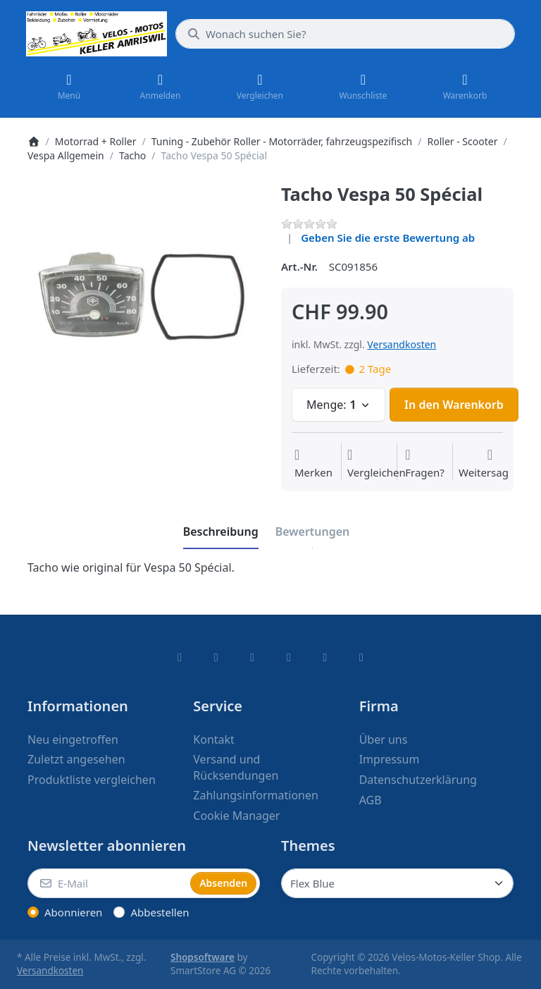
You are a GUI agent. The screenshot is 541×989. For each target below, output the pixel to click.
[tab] (221, 531)
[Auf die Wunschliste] (313, 464)
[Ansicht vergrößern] (143, 299)
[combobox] (345, 34)
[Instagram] (252, 656)
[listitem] (143, 299)
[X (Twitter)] (216, 656)
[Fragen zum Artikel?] (424, 464)
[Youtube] (325, 656)
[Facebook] (179, 656)
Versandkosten (401, 344)
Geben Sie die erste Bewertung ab (388, 238)
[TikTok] (288, 656)
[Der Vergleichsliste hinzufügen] (376, 464)
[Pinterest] (361, 656)
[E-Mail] (107, 883)
